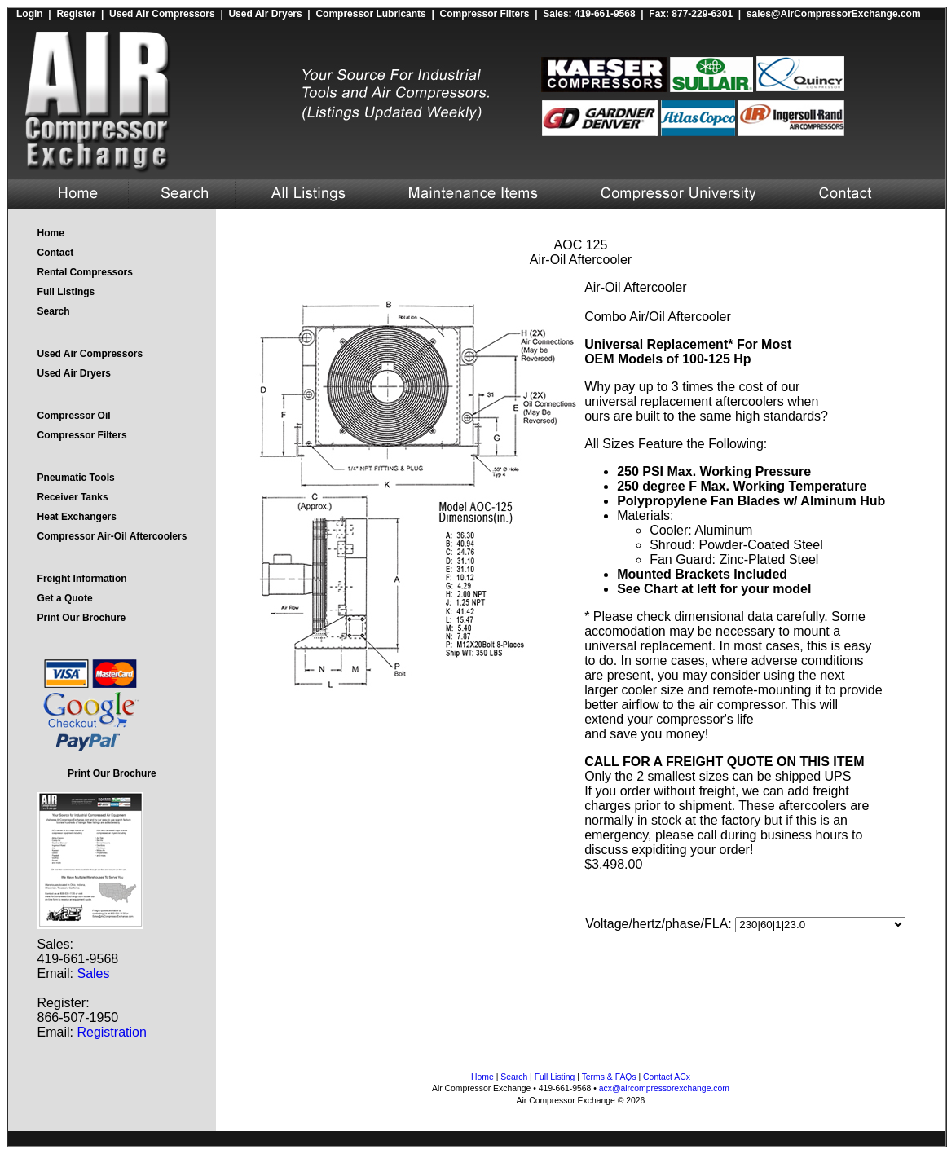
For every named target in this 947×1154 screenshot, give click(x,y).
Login (29, 14)
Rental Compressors (85, 272)
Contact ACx (666, 1077)
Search (53, 311)
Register (75, 14)
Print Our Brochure (81, 617)
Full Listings (66, 291)
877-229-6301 (702, 14)
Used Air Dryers (265, 14)
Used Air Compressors (162, 14)
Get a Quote (65, 598)
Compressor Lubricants (370, 14)
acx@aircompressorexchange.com (664, 1088)
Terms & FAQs (609, 1077)
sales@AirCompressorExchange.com (834, 14)
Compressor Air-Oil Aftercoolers (112, 536)
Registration (111, 1032)
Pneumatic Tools (76, 477)
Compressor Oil (74, 415)
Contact (55, 252)
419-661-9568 (605, 14)
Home (50, 233)
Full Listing (555, 1077)
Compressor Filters (484, 14)
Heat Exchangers (77, 516)
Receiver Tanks (72, 497)
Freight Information (82, 578)
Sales (93, 973)
